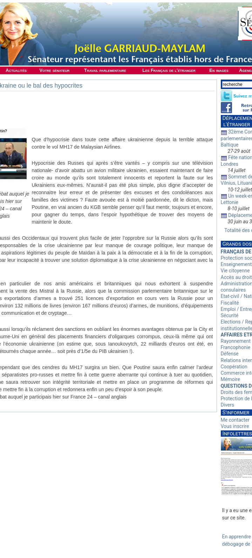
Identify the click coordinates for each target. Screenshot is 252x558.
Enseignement (236, 264)
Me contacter (235, 420)
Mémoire (230, 379)
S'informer (236, 412)
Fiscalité (230, 303)
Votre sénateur (54, 70)
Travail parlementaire (105, 70)
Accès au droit (236, 277)
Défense (230, 353)
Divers (227, 405)
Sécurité (230, 315)
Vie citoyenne (235, 270)
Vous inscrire (235, 426)
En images (218, 70)
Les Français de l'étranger (168, 70)
